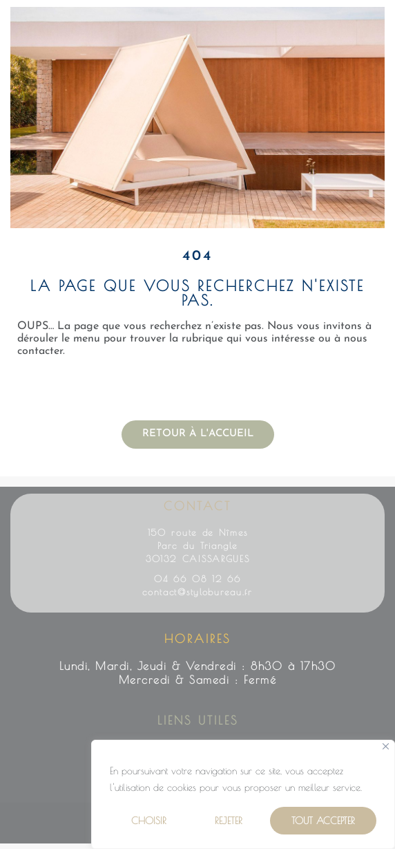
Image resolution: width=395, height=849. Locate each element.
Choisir (148, 820)
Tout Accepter (323, 820)
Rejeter (228, 820)
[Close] (386, 746)
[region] (243, 794)
